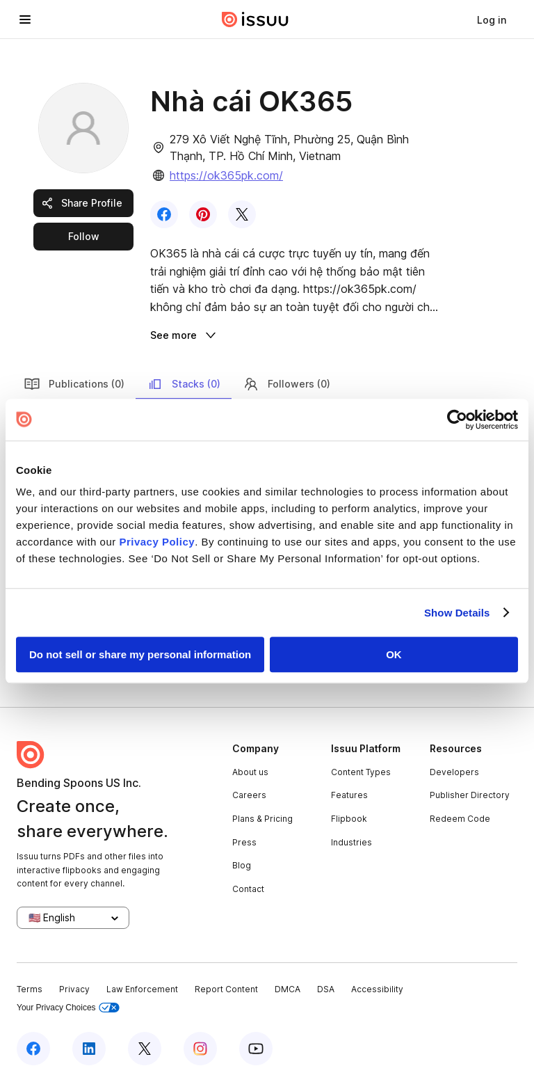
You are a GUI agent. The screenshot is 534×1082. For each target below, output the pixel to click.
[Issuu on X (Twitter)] (144, 1048)
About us (250, 772)
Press (244, 842)
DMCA (287, 989)
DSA (325, 989)
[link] (491, 19)
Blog (241, 865)
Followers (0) (286, 384)
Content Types (361, 772)
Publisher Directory (470, 795)
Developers (454, 772)
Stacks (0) (183, 384)
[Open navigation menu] (25, 19)
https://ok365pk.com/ (226, 175)
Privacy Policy (157, 542)
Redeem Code (460, 818)
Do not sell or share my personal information (140, 654)
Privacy (74, 989)
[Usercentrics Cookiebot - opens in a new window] (457, 419)
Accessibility (377, 989)
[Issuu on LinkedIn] (89, 1048)
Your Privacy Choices (68, 1008)
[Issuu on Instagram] (200, 1048)
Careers (249, 795)
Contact (248, 889)
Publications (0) (74, 384)
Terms (29, 989)
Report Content (226, 989)
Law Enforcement (142, 989)
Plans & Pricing (262, 818)
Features (349, 795)
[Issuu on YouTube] (256, 1048)
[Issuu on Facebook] (33, 1048)
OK (394, 654)
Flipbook (349, 818)
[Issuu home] (255, 19)
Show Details (457, 613)
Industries (351, 842)
